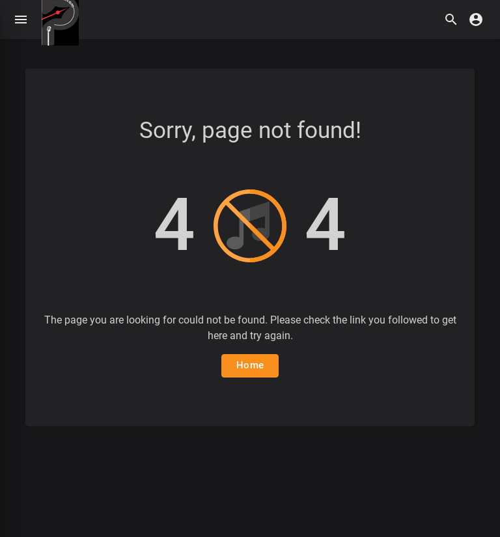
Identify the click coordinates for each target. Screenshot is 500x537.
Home (250, 365)
